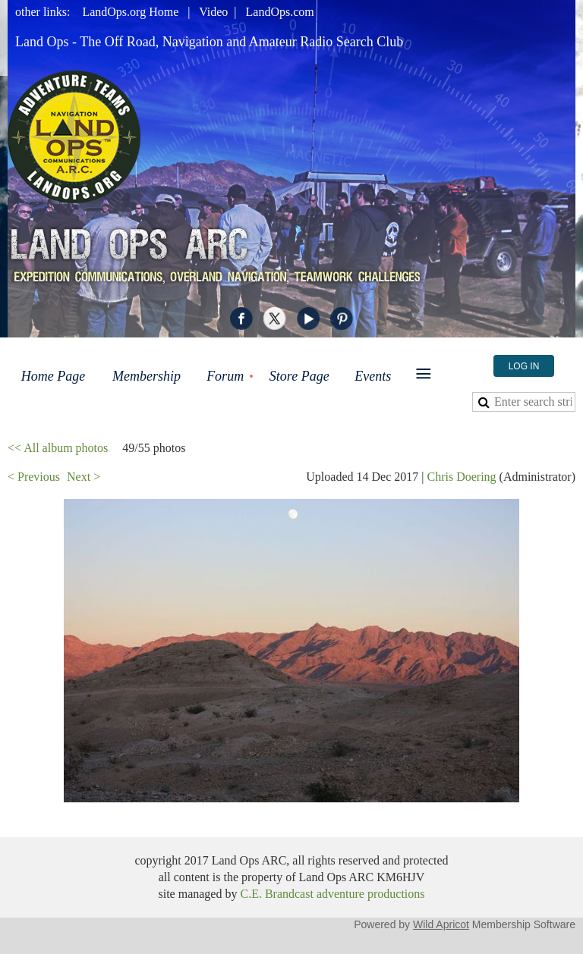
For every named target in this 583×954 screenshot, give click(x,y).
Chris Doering (461, 476)
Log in (524, 366)
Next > (83, 476)
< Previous (34, 476)
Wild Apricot (441, 924)
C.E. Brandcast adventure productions (332, 893)
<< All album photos (58, 447)
